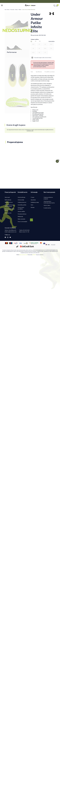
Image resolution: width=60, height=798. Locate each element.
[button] (2, 5)
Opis (32, 71)
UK (40, 41)
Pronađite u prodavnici (50, 71)
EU (31, 41)
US (35, 41)
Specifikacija (39, 71)
